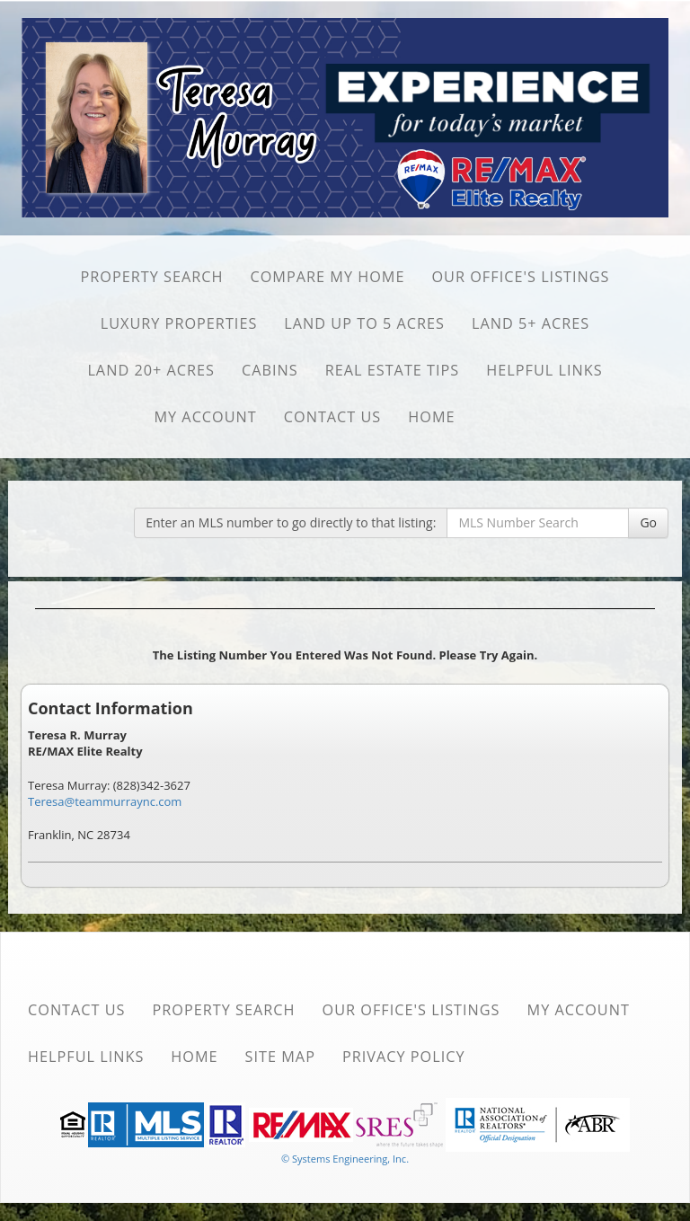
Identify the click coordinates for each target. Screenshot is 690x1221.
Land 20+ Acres (151, 370)
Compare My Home (327, 277)
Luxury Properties (179, 323)
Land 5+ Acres (530, 323)
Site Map (280, 1056)
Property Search (151, 277)
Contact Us (333, 417)
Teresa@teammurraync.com (104, 801)
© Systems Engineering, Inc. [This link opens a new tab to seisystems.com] (345, 1158)
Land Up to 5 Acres (364, 323)
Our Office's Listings (520, 277)
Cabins (270, 370)
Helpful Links (544, 370)
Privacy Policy (403, 1056)
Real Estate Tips (392, 370)
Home (431, 417)
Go (648, 522)
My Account (205, 417)
